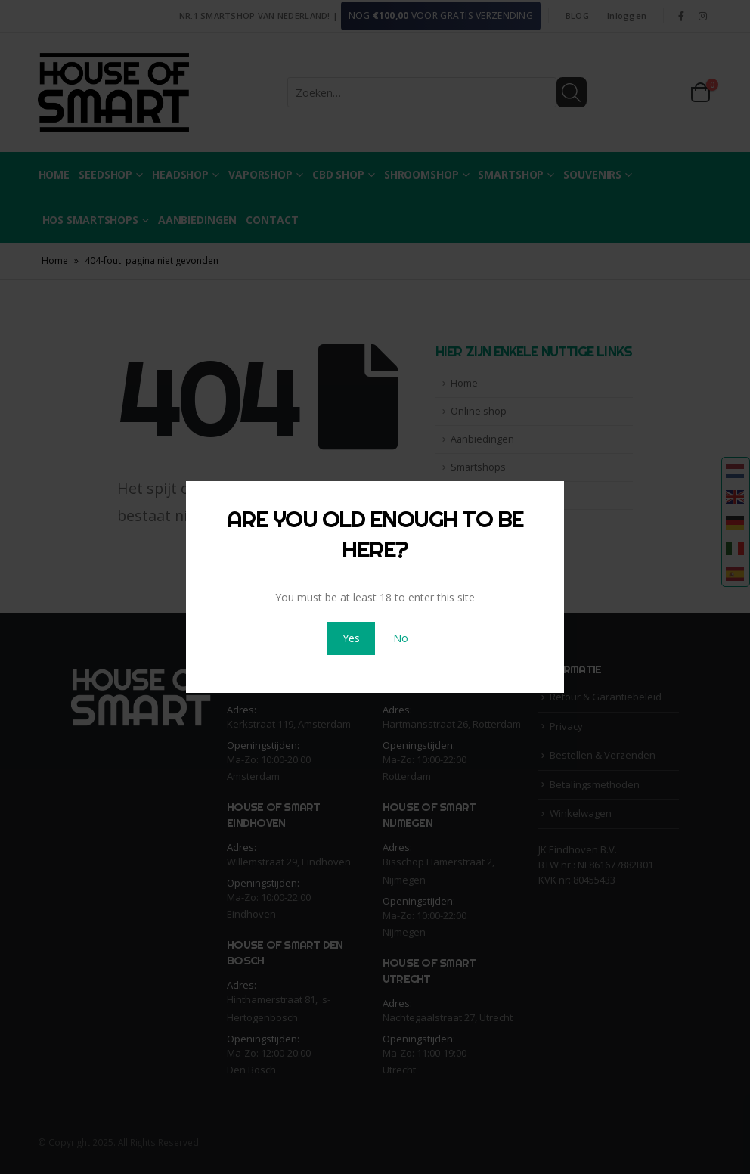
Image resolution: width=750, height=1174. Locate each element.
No (400, 638)
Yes (351, 638)
